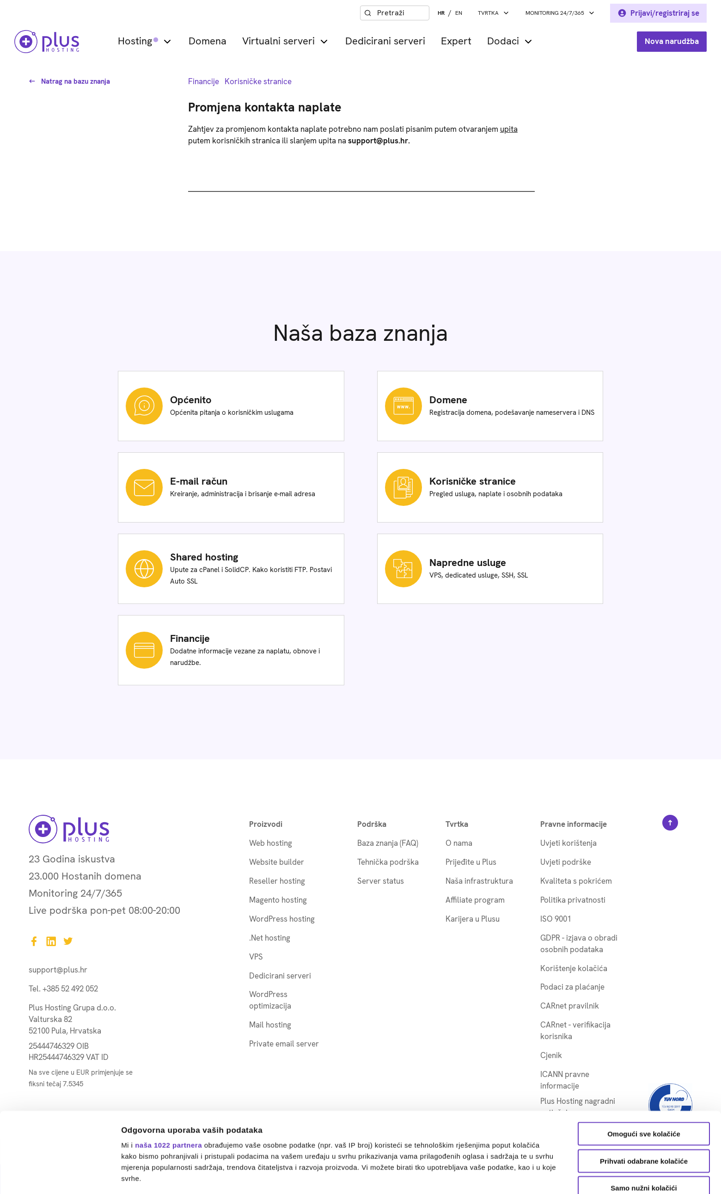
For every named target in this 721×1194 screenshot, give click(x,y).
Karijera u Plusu (473, 919)
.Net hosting (269, 938)
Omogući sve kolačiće (643, 1059)
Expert (456, 41)
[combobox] (401, 13)
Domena (207, 41)
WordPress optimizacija (270, 1000)
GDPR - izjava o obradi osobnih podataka (578, 943)
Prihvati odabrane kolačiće (644, 1085)
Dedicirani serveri (385, 41)
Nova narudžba (672, 41)
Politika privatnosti (572, 900)
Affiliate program (475, 900)
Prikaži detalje (478, 1176)
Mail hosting (270, 1025)
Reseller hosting (277, 881)
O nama (459, 843)
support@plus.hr (58, 970)
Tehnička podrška (388, 862)
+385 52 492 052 (70, 989)
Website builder (276, 862)
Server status (380, 881)
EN (458, 13)
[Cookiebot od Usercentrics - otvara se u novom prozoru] (59, 1176)
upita (509, 129)
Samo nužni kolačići (644, 1113)
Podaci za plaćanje (572, 987)
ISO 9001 (555, 919)
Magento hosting (278, 900)
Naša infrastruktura (479, 881)
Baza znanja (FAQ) (387, 843)
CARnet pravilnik (569, 1006)
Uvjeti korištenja (568, 843)
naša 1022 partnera (168, 1069)
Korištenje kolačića (573, 968)
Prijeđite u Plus (471, 862)
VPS (256, 957)
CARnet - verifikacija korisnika (575, 1030)
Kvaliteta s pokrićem (576, 881)
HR (441, 13)
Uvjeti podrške (565, 862)
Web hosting (270, 843)
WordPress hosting (282, 919)
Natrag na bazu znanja (69, 81)
